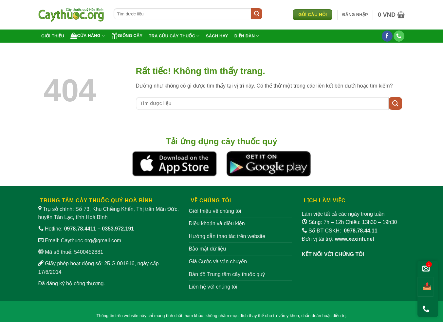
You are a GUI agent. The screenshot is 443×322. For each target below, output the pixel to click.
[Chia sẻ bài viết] (425, 286)
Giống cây (127, 36)
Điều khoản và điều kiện (217, 223)
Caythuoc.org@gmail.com (91, 240)
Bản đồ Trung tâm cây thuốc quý (227, 274)
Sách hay (217, 35)
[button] (355, 14)
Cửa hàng (87, 36)
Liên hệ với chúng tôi (213, 287)
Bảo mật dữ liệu (207, 249)
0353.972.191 (118, 228)
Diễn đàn (246, 36)
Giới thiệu (52, 35)
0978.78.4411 (80, 228)
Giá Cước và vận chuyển (218, 261)
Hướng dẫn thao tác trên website (227, 236)
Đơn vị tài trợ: (338, 239)
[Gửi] (256, 13)
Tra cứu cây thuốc (174, 36)
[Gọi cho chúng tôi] (399, 36)
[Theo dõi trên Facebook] (387, 36)
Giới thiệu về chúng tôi (215, 211)
